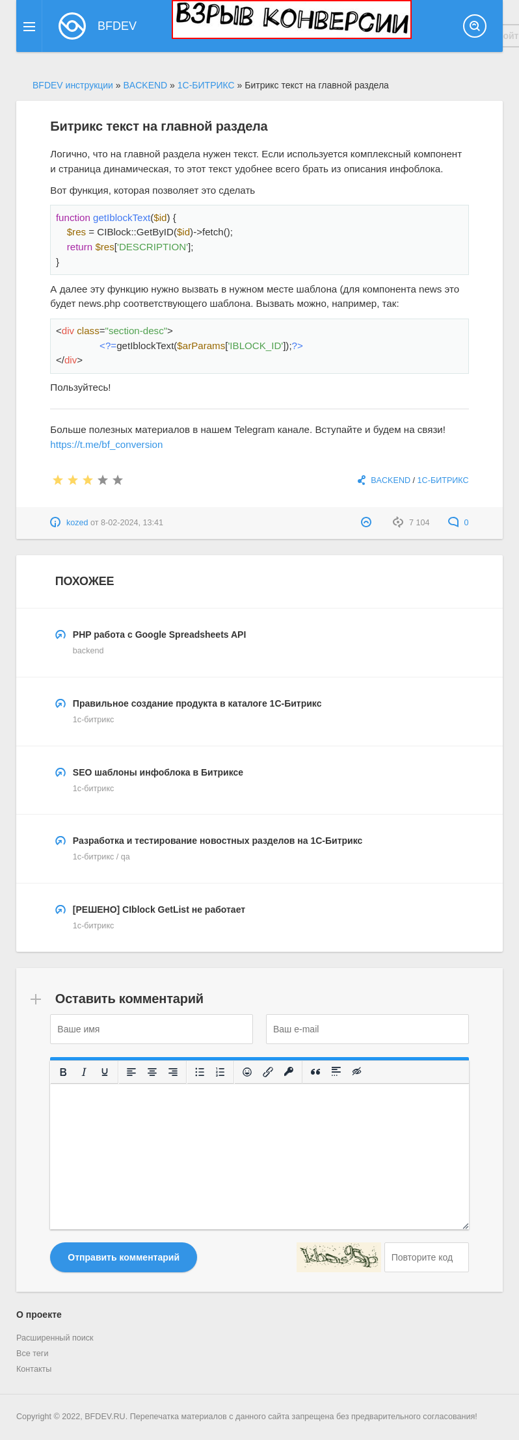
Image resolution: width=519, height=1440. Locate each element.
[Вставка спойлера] (337, 1072)
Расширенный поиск (55, 1337)
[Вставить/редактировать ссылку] (269, 1072)
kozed (77, 522)
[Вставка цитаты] (316, 1072)
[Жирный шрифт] (64, 1072)
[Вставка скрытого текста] (358, 1072)
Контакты (33, 1369)
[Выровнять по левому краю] (132, 1072)
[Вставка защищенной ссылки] (289, 1072)
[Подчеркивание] (105, 1072)
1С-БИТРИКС (443, 480)
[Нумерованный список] (221, 1072)
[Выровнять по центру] (153, 1072)
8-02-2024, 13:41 (132, 522)
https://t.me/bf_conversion (106, 444)
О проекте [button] (39, 1314)
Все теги (32, 1353)
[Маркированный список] (200, 1072)
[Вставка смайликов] (248, 1072)
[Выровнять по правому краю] (174, 1072)
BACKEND (390, 480)
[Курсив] (84, 1072)
